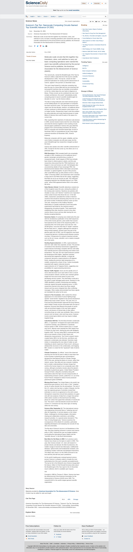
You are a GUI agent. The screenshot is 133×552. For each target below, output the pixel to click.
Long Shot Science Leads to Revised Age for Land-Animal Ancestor (94, 120)
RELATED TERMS (30, 60)
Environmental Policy (88, 83)
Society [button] (53, 16)
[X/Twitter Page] (91, 3)
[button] (92, 21)
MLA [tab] (63, 499)
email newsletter (74, 10)
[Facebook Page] (88, 3)
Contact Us (87, 538)
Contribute (56, 543)
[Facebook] (35, 46)
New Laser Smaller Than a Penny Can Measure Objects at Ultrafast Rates (92, 112)
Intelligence (85, 65)
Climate (84, 86)
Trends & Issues (31, 56)
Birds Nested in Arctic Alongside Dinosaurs (93, 123)
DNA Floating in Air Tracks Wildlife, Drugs (93, 49)
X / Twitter (58, 537)
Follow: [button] (84, 3)
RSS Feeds (31, 538)
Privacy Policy (71, 543)
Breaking (84, 25)
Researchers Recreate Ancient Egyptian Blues (94, 109)
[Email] (46, 46)
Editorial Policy (80, 543)
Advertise (63, 543)
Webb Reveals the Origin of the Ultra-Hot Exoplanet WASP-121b (93, 106)
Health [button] (32, 16)
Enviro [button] (46, 16)
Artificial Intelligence (87, 73)
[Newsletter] (105, 3)
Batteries (84, 78)
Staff (51, 543)
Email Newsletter (32, 536)
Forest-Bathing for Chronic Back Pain (92, 38)
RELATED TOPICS (30, 52)
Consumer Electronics (88, 76)
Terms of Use (89, 543)
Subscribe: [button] (97, 3)
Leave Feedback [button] (88, 536)
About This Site (44, 543)
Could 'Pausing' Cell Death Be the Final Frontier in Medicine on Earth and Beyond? (93, 99)
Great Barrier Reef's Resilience (90, 58)
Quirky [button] (60, 16)
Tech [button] (39, 16)
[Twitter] (38, 46)
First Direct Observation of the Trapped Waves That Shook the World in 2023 (94, 116)
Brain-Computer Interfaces (89, 71)
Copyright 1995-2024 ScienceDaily (37, 546)
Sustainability (85, 81)
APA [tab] (69, 499)
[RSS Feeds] (102, 3)
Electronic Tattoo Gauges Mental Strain (92, 102)
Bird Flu (84, 68)
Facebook (58, 534)
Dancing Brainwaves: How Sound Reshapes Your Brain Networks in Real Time (94, 95)
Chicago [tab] (75, 499)
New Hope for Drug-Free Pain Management (93, 33)
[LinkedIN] (43, 46)
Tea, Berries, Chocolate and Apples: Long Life (94, 35)
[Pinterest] (41, 46)
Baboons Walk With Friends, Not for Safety (93, 51)
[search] (105, 16)
